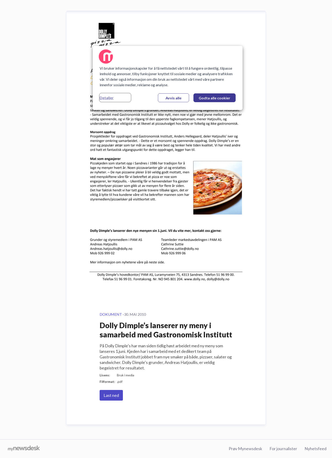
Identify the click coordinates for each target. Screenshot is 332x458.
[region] (168, 78)
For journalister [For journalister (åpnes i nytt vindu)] (283, 448)
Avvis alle (173, 98)
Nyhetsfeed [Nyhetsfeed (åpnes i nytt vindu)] (315, 448)
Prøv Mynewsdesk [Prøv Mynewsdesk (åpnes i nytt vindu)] (245, 448)
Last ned (111, 395)
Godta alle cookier (214, 98)
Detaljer (107, 97)
